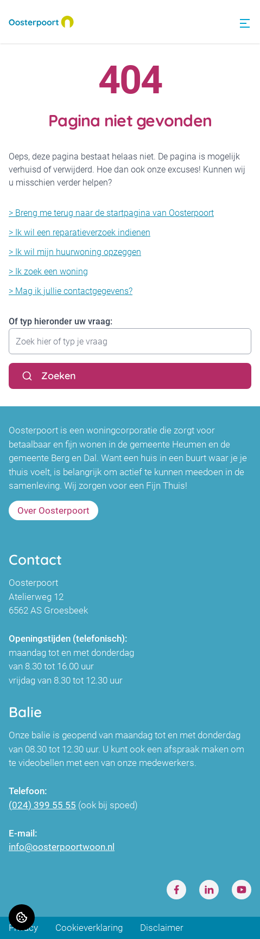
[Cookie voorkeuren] (22, 917)
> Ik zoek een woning (48, 271)
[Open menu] (244, 23)
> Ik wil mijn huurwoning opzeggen (75, 252)
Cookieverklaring (89, 927)
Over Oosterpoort (53, 510)
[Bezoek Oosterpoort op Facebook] (176, 889)
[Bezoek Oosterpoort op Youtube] (241, 889)
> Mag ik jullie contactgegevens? (70, 291)
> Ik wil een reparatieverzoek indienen (79, 232)
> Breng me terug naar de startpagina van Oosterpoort (111, 213)
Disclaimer (161, 927)
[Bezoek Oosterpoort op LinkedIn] (209, 889)
